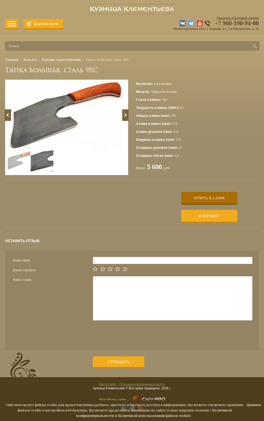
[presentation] (132, 333)
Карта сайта (108, 384)
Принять (253, 405)
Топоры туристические (61, 60)
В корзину (209, 216)
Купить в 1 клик (209, 198)
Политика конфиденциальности (142, 384)
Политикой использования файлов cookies (154, 416)
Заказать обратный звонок (238, 18)
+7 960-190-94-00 (237, 23)
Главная (12, 60)
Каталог (30, 60)
